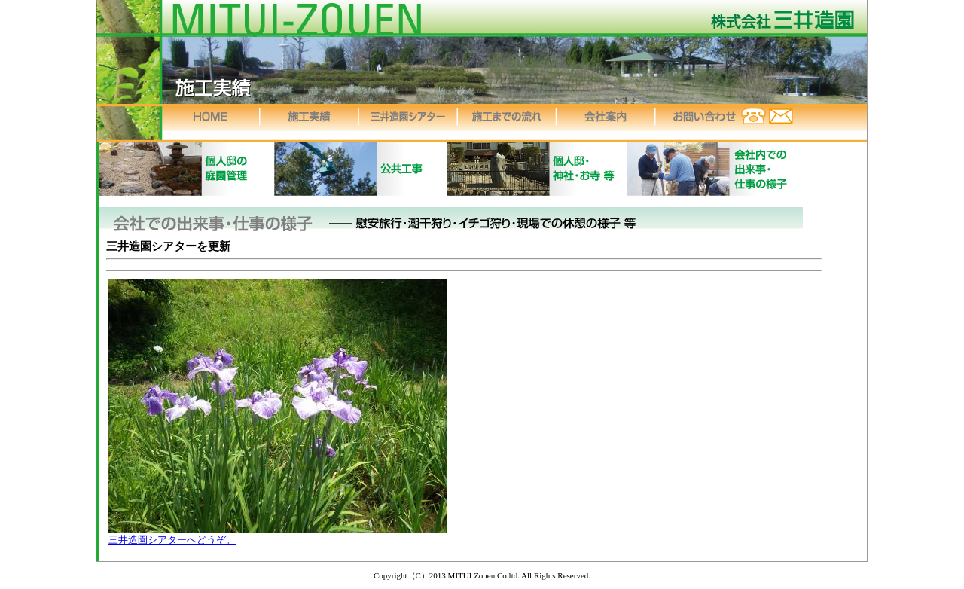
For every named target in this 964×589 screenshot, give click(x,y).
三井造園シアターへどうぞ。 (172, 540)
